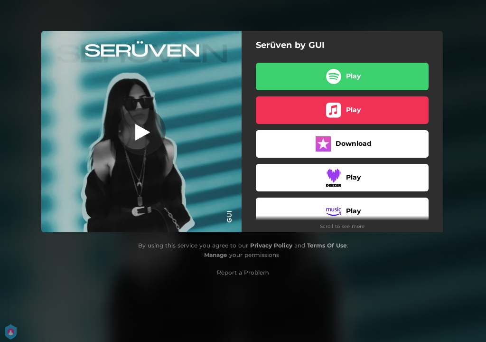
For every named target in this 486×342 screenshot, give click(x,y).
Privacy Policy (271, 245)
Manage (215, 254)
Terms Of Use (327, 245)
